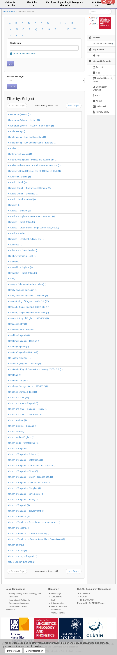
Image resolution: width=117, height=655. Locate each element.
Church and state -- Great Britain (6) (25, 414)
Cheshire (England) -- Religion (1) (24, 341)
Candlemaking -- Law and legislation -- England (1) (32, 142)
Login (108, 1)
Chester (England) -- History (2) (23, 352)
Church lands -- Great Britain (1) (23, 443)
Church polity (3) (16, 545)
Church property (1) (17, 550)
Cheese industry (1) (17, 324)
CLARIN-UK (85, 594)
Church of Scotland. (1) (19, 528)
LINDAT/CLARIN (87, 600)
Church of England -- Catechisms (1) (25, 460)
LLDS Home (9, 11)
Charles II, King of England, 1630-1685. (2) (28, 312)
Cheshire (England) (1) (19, 335)
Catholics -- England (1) (19, 210)
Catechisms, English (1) (19, 176)
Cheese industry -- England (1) (22, 329)
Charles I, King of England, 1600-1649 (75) (28, 301)
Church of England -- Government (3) (25, 494)
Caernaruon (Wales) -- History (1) (24, 120)
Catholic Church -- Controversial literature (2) (29, 188)
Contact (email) (58, 613)
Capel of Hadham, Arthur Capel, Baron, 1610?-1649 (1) (34, 165)
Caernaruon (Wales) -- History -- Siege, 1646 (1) (31, 125)
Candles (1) (13, 148)
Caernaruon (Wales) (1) (19, 114)
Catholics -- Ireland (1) (18, 233)
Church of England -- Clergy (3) (23, 471)
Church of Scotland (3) (19, 516)
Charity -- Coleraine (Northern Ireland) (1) (27, 284)
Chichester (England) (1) (20, 358)
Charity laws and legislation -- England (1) (28, 295)
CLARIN (83, 597)
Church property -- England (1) (22, 556)
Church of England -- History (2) (23, 499)
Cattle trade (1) (15, 244)
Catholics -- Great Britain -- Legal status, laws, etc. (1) (33, 227)
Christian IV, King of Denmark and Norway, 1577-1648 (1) (35, 369)
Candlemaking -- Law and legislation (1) (27, 137)
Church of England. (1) (19, 505)
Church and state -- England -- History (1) (27, 409)
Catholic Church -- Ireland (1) (22, 199)
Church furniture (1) (17, 420)
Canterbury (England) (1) (20, 154)
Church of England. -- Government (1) (26, 511)
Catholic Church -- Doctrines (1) (23, 193)
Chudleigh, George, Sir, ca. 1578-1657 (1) (28, 386)
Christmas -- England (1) (20, 380)
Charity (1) (13, 278)
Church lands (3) (16, 431)
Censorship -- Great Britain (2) (22, 273)
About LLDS (56, 597)
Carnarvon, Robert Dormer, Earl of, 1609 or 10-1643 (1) (34, 171)
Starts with (15, 43)
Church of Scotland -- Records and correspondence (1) (34, 522)
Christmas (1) (14, 375)
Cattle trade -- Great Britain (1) (22, 250)
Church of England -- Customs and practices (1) (30, 482)
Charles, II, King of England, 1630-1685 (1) (28, 318)
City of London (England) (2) (21, 562)
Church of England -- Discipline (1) (24, 488)
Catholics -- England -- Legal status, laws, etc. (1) (31, 216)
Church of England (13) (19, 448)
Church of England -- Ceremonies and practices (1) (32, 465)
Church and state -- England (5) (23, 403)
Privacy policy (57, 603)
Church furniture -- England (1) (22, 426)
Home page (56, 594)
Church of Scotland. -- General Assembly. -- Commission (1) (36, 539)
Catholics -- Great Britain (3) (21, 222)
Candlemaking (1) (16, 131)
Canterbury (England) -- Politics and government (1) (32, 159)
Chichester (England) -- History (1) (24, 363)
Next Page (73, 105)
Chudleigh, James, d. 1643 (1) (22, 392)
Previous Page (17, 105)
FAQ (53, 600)
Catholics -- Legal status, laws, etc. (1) (26, 239)
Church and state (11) (18, 397)
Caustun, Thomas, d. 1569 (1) (22, 256)
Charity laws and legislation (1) (22, 290)
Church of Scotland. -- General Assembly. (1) (29, 533)
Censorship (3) (15, 261)
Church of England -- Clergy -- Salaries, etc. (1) (30, 477)
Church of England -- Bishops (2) (23, 454)
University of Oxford (18, 606)
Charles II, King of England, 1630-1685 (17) (28, 307)
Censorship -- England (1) (20, 267)
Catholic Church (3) (17, 182)
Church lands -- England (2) (21, 437)
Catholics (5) (14, 205)
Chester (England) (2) (18, 346)
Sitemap (9, 610)
